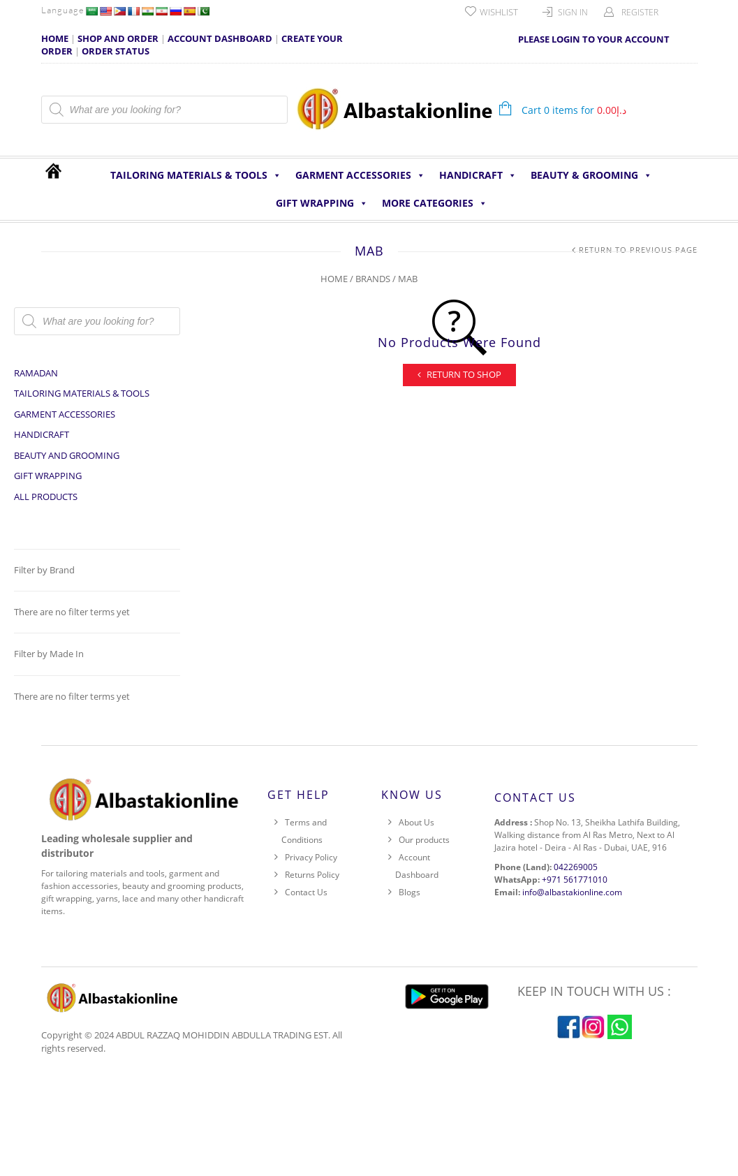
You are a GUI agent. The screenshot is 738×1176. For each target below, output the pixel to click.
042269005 (576, 867)
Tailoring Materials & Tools (195, 175)
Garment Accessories (360, 175)
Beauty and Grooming (66, 455)
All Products (46, 496)
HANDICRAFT (478, 175)
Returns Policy (312, 875)
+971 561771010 (574, 879)
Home (334, 278)
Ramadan (36, 373)
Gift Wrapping (322, 203)
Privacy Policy (311, 857)
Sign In (573, 12)
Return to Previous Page (638, 249)
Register (639, 12)
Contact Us (306, 892)
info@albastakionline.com (572, 892)
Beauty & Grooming (591, 175)
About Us (416, 822)
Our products (424, 840)
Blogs (409, 892)
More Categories (434, 203)
